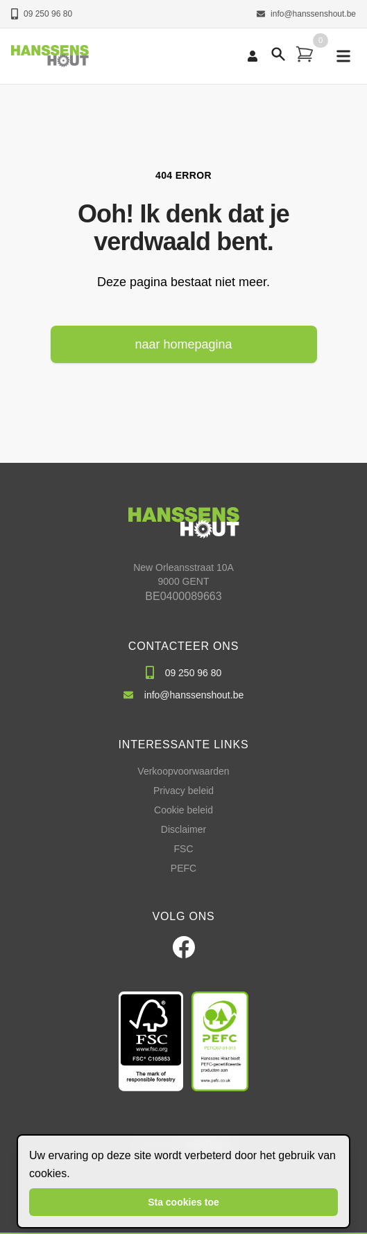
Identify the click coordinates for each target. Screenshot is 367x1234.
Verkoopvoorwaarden (183, 771)
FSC (184, 848)
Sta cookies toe (183, 1202)
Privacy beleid (183, 790)
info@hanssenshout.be (306, 14)
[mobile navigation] (343, 56)
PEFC (183, 868)
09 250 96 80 (41, 13)
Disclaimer (183, 829)
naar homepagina (183, 344)
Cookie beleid (183, 810)
